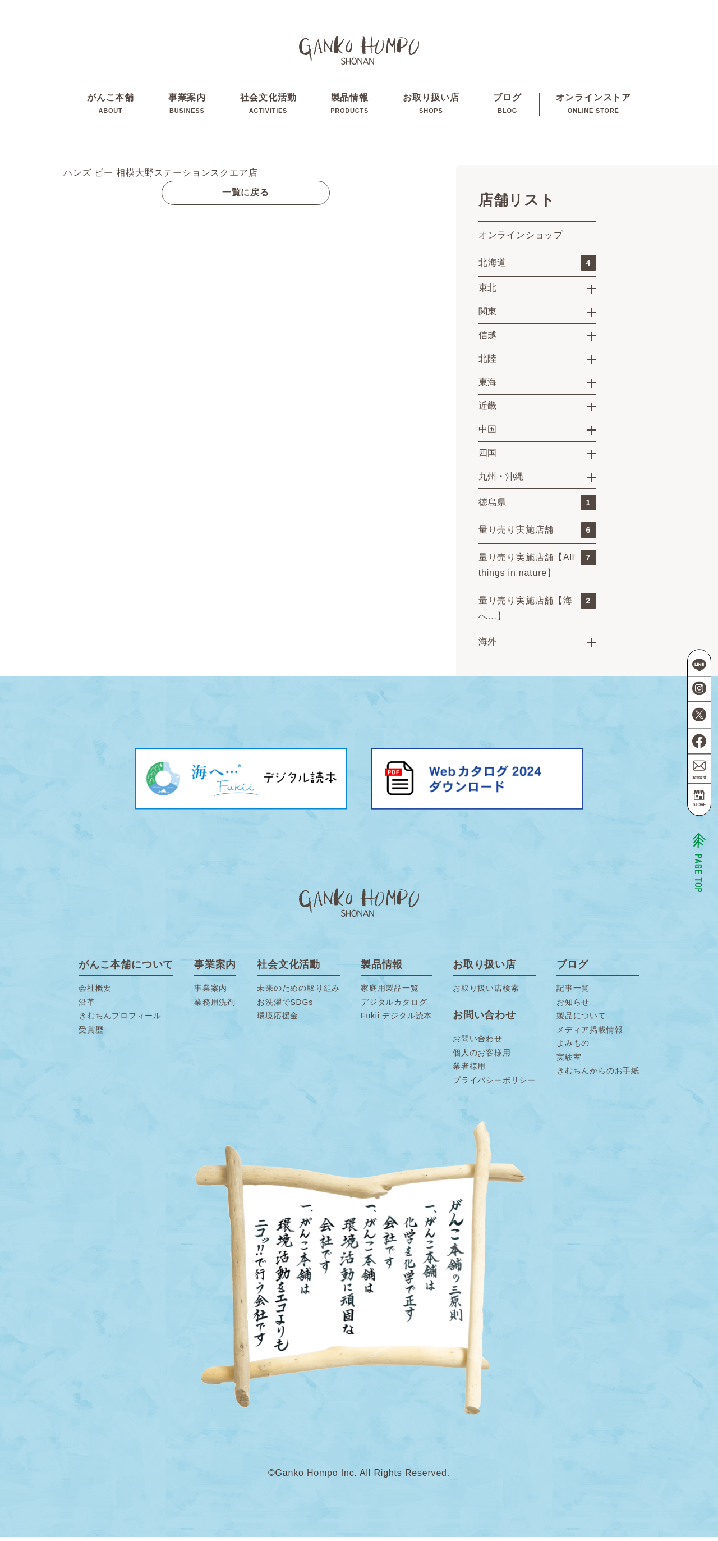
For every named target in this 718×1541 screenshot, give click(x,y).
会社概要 (95, 991)
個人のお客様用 (482, 1056)
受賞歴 (91, 1033)
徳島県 (537, 506)
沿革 (87, 1006)
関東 (487, 315)
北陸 (487, 362)
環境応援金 (277, 1019)
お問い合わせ (478, 1042)
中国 (487, 433)
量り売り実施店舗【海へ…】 (537, 611)
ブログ (507, 106)
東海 (487, 386)
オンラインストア (593, 106)
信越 (487, 339)
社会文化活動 (268, 106)
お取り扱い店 (431, 106)
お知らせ (573, 1006)
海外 (487, 645)
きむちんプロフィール (120, 1019)
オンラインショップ (520, 239)
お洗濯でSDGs (285, 1006)
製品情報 (349, 106)
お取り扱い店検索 (486, 991)
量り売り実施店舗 (537, 534)
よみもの (573, 1046)
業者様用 (469, 1070)
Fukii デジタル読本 (396, 1019)
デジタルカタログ (394, 1006)
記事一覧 (573, 991)
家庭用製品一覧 (390, 991)
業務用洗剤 (215, 1006)
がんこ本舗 (110, 106)
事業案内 (187, 106)
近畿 (487, 409)
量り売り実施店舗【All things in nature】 (537, 568)
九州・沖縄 (500, 480)
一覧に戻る (245, 196)
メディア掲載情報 (589, 1033)
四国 (487, 456)
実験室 (568, 1061)
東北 (487, 291)
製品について (581, 1019)
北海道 (537, 267)
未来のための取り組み (298, 991)
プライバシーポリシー (494, 1084)
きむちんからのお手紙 (597, 1074)
